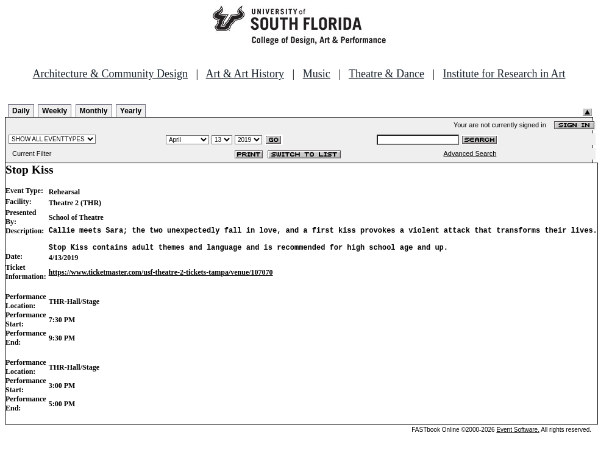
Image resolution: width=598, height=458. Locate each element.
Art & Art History (245, 74)
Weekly (54, 111)
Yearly (130, 111)
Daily (21, 111)
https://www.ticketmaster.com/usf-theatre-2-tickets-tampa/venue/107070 (161, 277)
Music (316, 74)
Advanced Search (469, 153)
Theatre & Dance (386, 74)
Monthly (94, 111)
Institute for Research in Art (504, 74)
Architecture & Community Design (110, 74)
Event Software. (517, 435)
